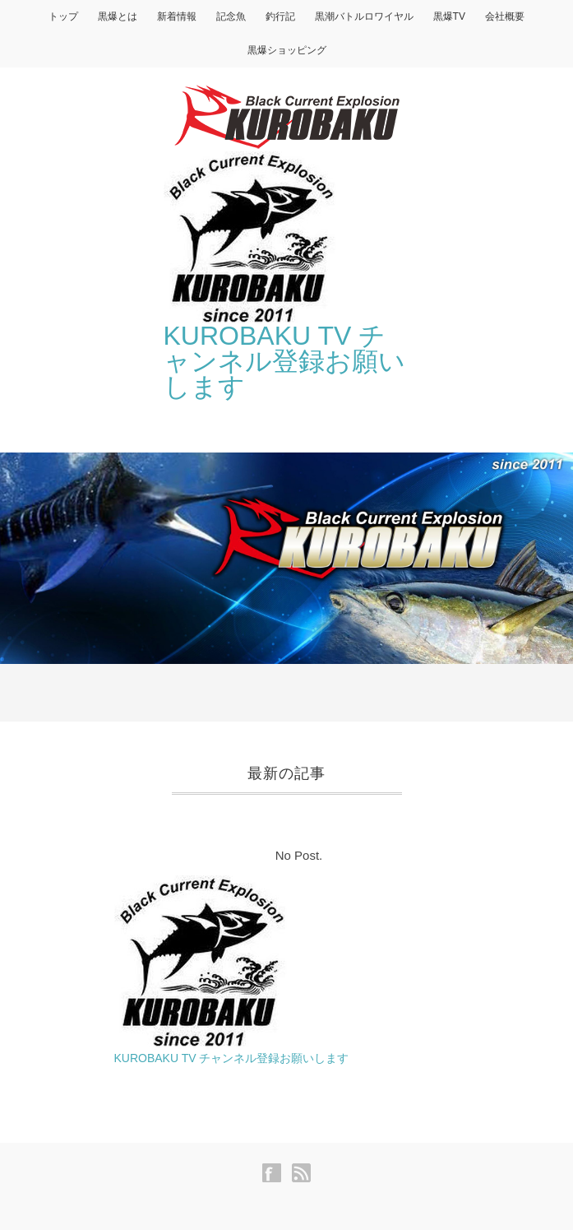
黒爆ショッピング (286, 50)
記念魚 (231, 16)
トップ (63, 16)
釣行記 (280, 16)
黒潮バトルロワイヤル (364, 16)
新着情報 (176, 16)
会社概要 (504, 16)
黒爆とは (117, 16)
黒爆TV (449, 16)
